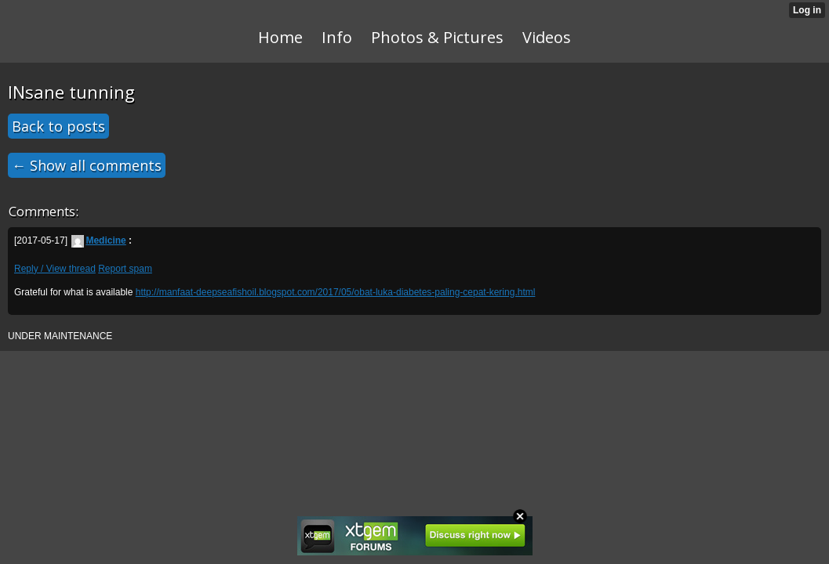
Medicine (98, 240)
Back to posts (58, 126)
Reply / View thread (55, 268)
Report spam (125, 268)
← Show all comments (87, 165)
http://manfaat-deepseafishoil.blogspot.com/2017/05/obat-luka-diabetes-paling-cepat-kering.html (336, 292)
